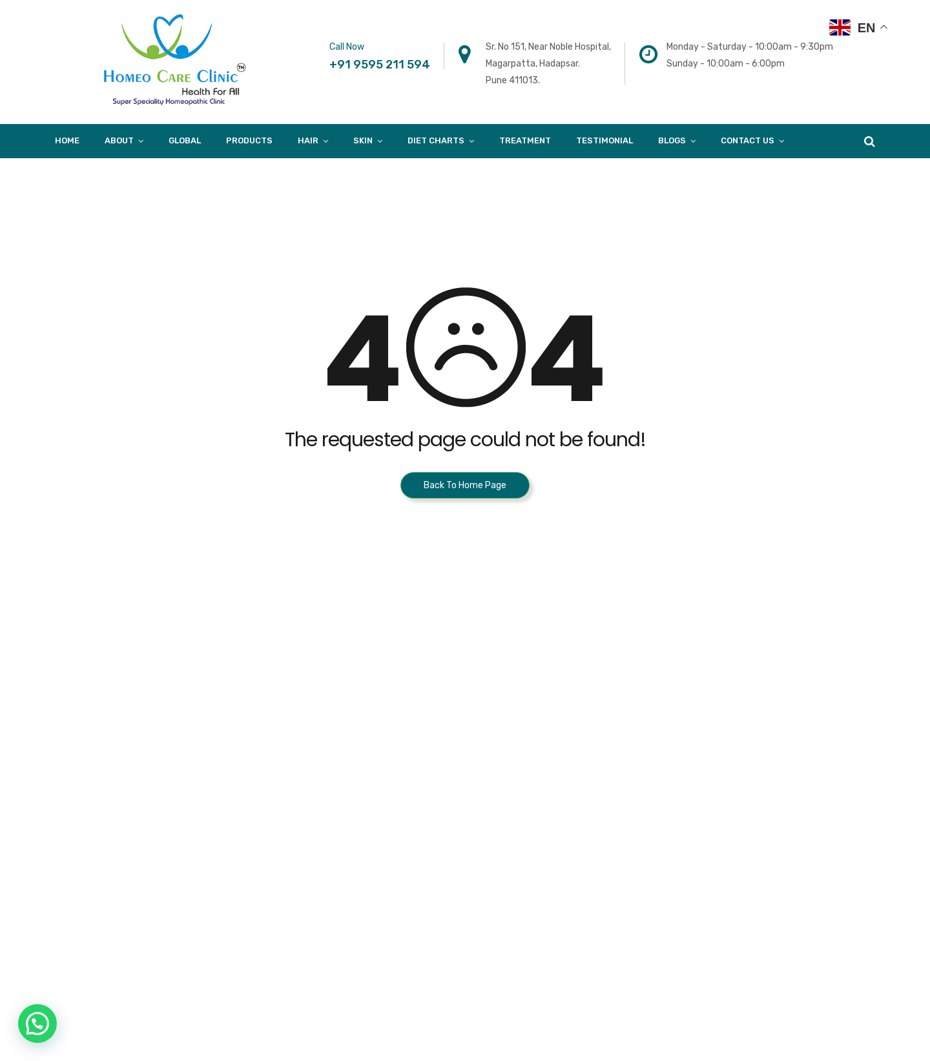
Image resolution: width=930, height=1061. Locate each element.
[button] (37, 1023)
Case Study (701, 821)
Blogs (672, 140)
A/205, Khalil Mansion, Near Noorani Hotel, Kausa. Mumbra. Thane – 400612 (553, 740)
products (249, 140)
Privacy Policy (706, 870)
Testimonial (604, 140)
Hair (308, 140)
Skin (363, 140)
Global (185, 140)
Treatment (525, 140)
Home (67, 140)
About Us (697, 723)
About (119, 140)
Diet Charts (436, 140)
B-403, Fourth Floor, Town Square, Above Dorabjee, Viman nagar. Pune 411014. (370, 740)
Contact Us (747, 140)
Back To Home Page (465, 485)
